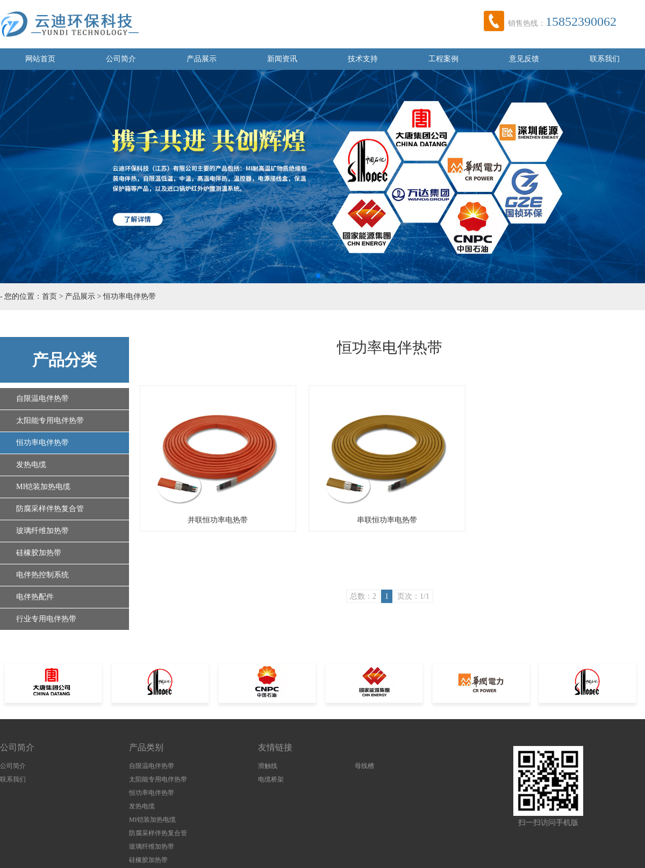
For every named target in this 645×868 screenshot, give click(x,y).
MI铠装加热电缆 (43, 487)
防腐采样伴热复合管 (50, 509)
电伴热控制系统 (42, 575)
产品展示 (202, 59)
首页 (49, 296)
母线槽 (364, 766)
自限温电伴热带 (42, 398)
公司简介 (121, 59)
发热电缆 (31, 465)
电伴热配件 (35, 597)
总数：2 (363, 596)
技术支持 (363, 59)
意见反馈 (524, 59)
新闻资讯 (282, 59)
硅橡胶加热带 (38, 553)
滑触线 (267, 766)
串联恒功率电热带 (387, 520)
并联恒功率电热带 (218, 520)
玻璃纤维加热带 (42, 531)
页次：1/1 (413, 596)
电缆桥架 (271, 779)
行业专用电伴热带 (46, 619)
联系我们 (605, 59)
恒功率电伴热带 (129, 296)
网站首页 (40, 59)
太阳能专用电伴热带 (50, 421)
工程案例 (443, 59)
